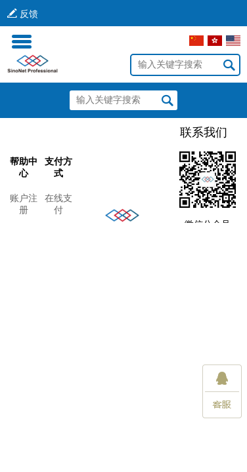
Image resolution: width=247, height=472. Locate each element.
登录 (57, 40)
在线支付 (58, 204)
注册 (88, 40)
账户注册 (23, 204)
